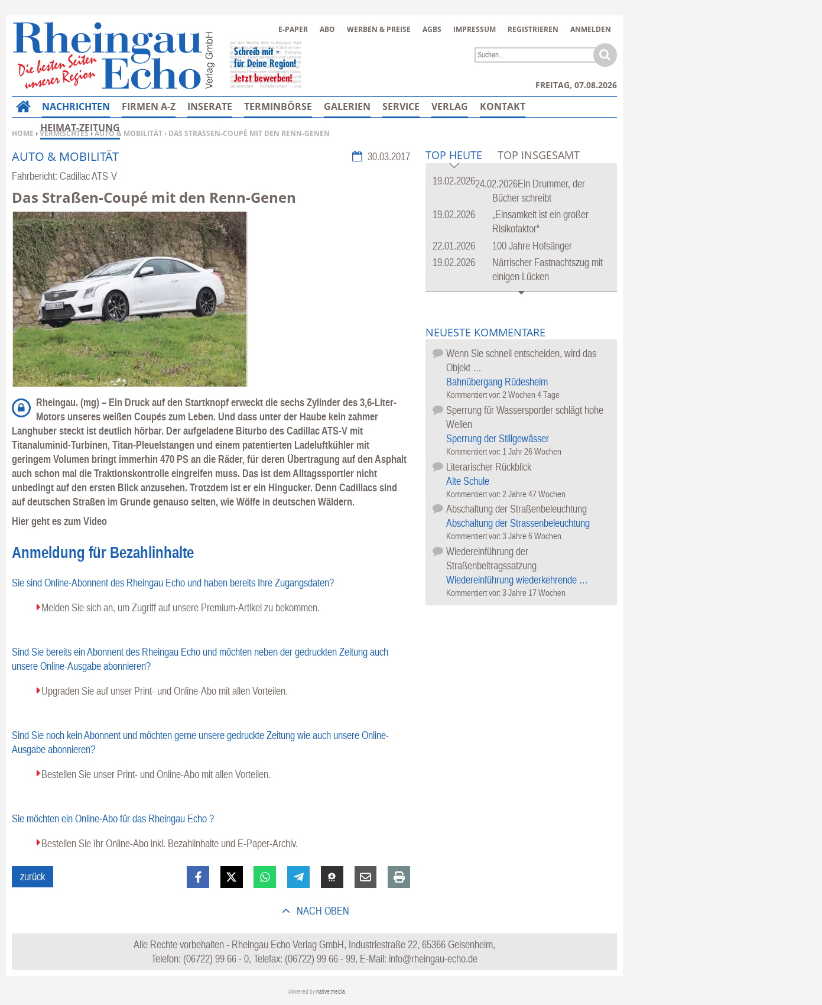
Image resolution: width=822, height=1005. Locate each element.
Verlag (449, 106)
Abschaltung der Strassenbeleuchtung (518, 523)
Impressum (474, 29)
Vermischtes (64, 133)
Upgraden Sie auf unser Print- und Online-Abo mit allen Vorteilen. (164, 691)
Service (401, 106)
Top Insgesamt (539, 155)
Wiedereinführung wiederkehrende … (517, 579)
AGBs (432, 29)
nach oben (321, 910)
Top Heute (453, 156)
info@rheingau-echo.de (433, 958)
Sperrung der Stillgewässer (497, 438)
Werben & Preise (379, 29)
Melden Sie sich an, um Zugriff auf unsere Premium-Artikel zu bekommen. (180, 607)
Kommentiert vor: (474, 395)
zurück (32, 876)
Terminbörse (278, 106)
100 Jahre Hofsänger (532, 245)
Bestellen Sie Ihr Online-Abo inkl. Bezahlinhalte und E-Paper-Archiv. (169, 843)
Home (23, 133)
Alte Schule (467, 481)
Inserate (209, 106)
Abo (327, 29)
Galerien (347, 106)
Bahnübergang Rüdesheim (497, 381)
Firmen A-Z (149, 106)
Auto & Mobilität (129, 133)
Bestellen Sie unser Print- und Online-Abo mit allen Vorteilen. (156, 774)
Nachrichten (76, 106)
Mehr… (498, 106)
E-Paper (293, 29)
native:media (330, 991)
